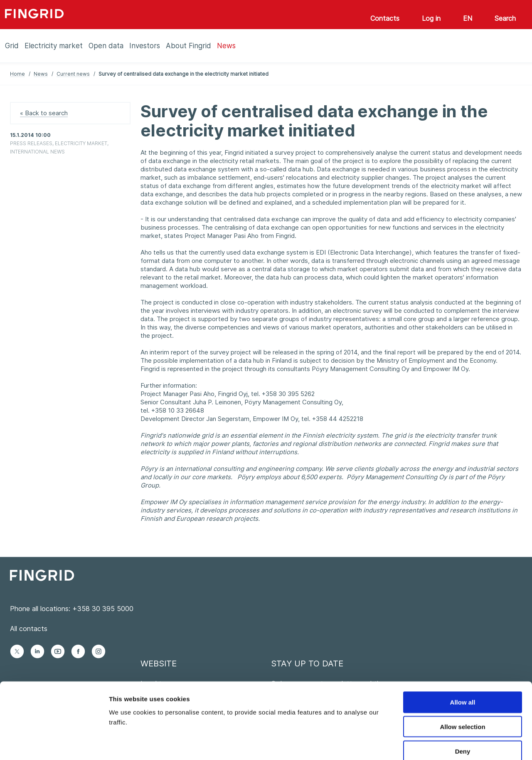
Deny (462, 706)
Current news (73, 74)
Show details (436, 743)
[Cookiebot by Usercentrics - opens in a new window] (53, 744)
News (41, 74)
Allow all (462, 657)
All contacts (28, 628)
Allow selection (462, 682)
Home (17, 74)
